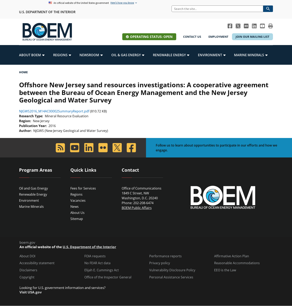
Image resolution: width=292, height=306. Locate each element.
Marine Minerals (31, 206)
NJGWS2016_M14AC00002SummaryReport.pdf (54, 111)
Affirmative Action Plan (231, 256)
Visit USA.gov (30, 292)
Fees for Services (83, 188)
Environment (29, 200)
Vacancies (78, 200)
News (74, 206)
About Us (77, 212)
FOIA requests (95, 256)
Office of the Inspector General (107, 277)
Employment (218, 37)
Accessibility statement (37, 263)
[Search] (217, 8)
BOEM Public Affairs (137, 208)
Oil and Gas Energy (33, 188)
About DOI (27, 256)
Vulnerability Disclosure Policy (172, 270)
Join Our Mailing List (252, 37)
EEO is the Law (225, 270)
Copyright (26, 277)
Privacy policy (159, 263)
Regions (76, 194)
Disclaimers (28, 270)
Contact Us (192, 37)
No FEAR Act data (97, 263)
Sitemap (76, 219)
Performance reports (165, 256)
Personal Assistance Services (171, 277)
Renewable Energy (33, 194)
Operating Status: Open (151, 36)
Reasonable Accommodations (237, 263)
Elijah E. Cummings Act (101, 270)
